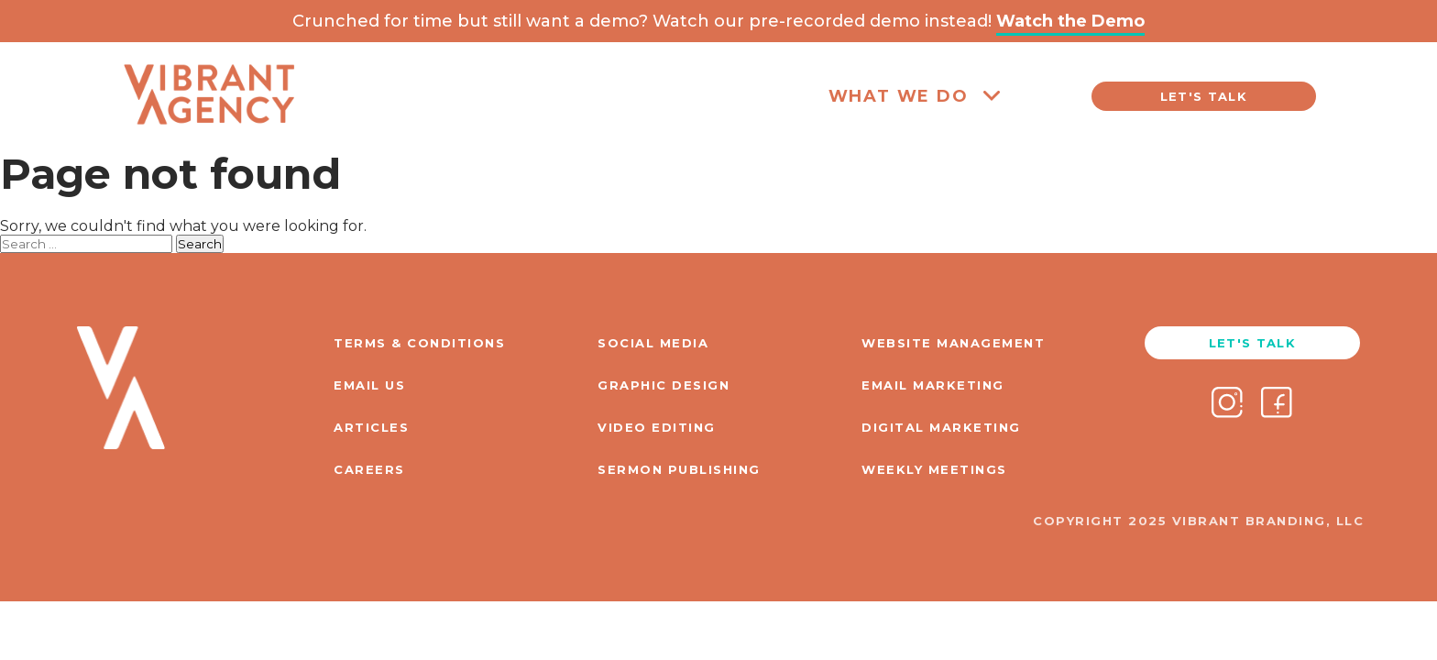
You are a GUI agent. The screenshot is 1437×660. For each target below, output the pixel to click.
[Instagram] (1227, 404)
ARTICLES (371, 427)
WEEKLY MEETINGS (934, 469)
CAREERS (369, 469)
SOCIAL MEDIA (653, 343)
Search (200, 243)
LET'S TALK (1203, 96)
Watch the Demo (1070, 21)
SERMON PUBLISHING (679, 469)
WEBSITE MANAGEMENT (953, 343)
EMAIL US (369, 385)
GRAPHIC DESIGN (663, 385)
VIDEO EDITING (657, 427)
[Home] (209, 139)
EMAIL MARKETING (932, 385)
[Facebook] (1276, 404)
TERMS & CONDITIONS (419, 343)
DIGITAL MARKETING (941, 427)
